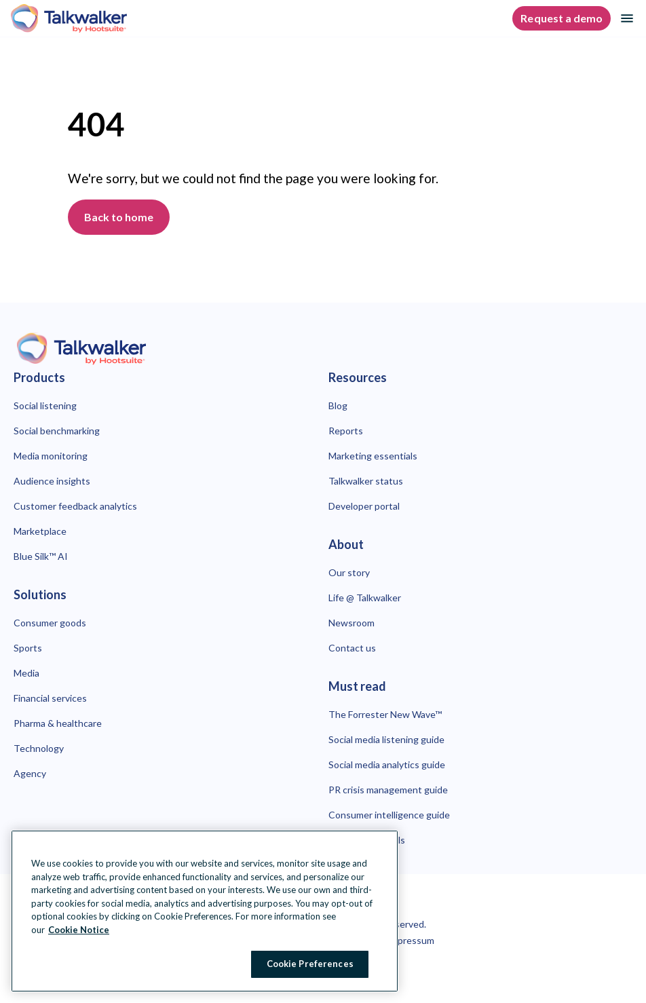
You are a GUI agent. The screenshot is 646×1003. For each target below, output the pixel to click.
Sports (28, 648)
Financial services (50, 698)
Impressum (410, 940)
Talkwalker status (365, 481)
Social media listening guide (386, 739)
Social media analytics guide (386, 764)
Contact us (352, 648)
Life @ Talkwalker (364, 597)
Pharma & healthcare (58, 723)
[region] (204, 911)
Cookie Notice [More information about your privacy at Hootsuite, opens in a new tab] (78, 929)
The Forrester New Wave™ (385, 714)
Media (26, 673)
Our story (349, 572)
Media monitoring (51, 455)
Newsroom (351, 622)
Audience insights (52, 481)
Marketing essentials (372, 455)
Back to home (118, 216)
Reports (345, 430)
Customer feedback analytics (75, 506)
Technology (39, 748)
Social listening (45, 405)
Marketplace (40, 531)
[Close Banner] (377, 845)
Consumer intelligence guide (389, 814)
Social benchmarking (57, 430)
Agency (30, 773)
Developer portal (364, 506)
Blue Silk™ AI (41, 556)
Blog (337, 405)
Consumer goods (50, 622)
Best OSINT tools (366, 840)
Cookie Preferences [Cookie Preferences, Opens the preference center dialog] (310, 963)
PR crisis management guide (388, 789)
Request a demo (561, 18)
